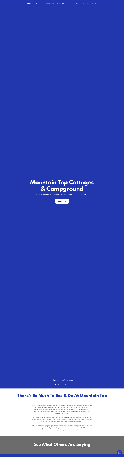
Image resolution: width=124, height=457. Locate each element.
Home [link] (29, 3)
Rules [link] (94, 3)
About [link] (69, 3)
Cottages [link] (37, 3)
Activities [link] (60, 3)
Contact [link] (77, 3)
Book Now (62, 201)
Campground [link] (49, 3)
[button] (119, 452)
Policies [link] (86, 3)
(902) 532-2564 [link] (67, 380)
